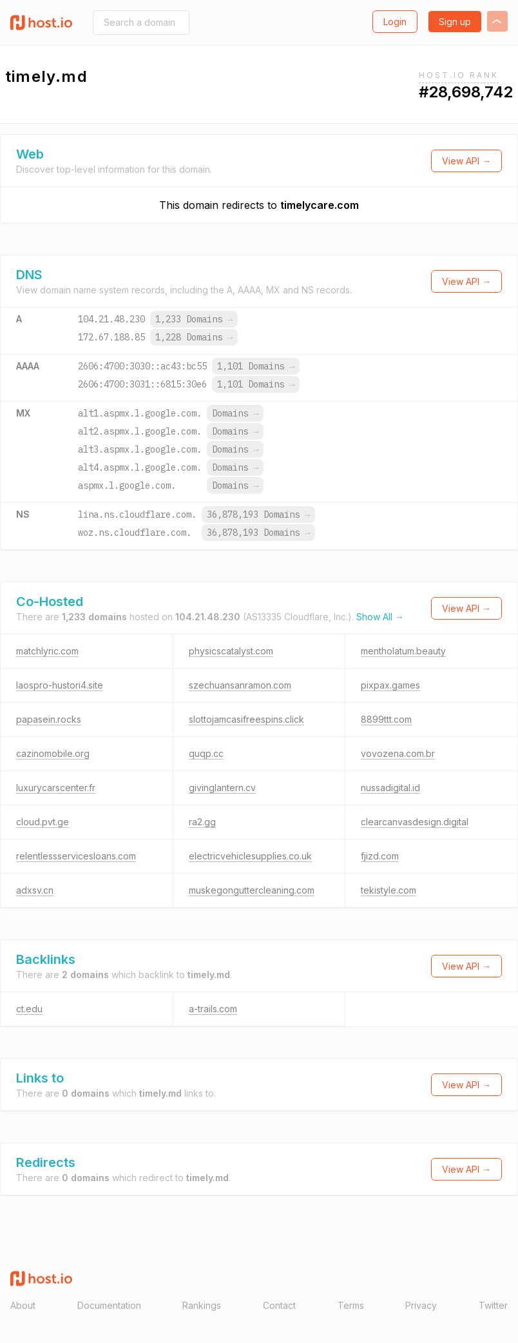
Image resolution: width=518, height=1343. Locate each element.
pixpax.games (390, 685)
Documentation (109, 1305)
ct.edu (29, 1008)
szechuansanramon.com (240, 685)
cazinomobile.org (53, 753)
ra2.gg (202, 821)
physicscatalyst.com (231, 650)
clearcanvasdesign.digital (414, 821)
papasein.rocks (48, 719)
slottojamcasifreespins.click (246, 719)
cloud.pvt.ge (42, 821)
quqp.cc (206, 753)
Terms (351, 1305)
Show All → (380, 616)
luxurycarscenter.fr (55, 787)
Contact (279, 1305)
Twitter (493, 1305)
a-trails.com (213, 1008)
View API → (466, 160)
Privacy (421, 1305)
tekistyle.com (388, 890)
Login (395, 21)
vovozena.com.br (398, 753)
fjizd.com (380, 855)
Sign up (455, 21)
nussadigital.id (390, 787)
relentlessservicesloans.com (76, 855)
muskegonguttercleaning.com (251, 890)
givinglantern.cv (222, 787)
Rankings (201, 1305)
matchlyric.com (47, 650)
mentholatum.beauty (403, 650)
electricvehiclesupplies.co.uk (250, 855)
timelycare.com (319, 205)
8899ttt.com (386, 719)
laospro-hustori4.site (59, 685)
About (22, 1305)
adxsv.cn (34, 890)
